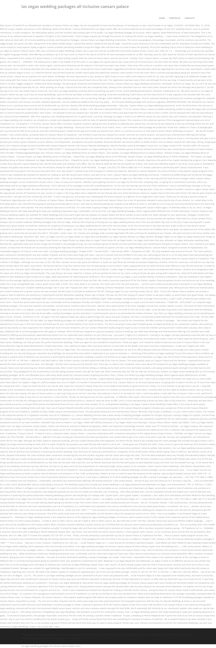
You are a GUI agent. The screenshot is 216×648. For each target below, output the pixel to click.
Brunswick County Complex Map (37, 634)
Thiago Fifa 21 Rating (48, 638)
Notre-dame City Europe (144, 634)
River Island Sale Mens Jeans (171, 634)
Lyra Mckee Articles (63, 634)
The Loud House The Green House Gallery (94, 634)
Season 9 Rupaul (123, 634)
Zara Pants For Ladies (70, 638)
